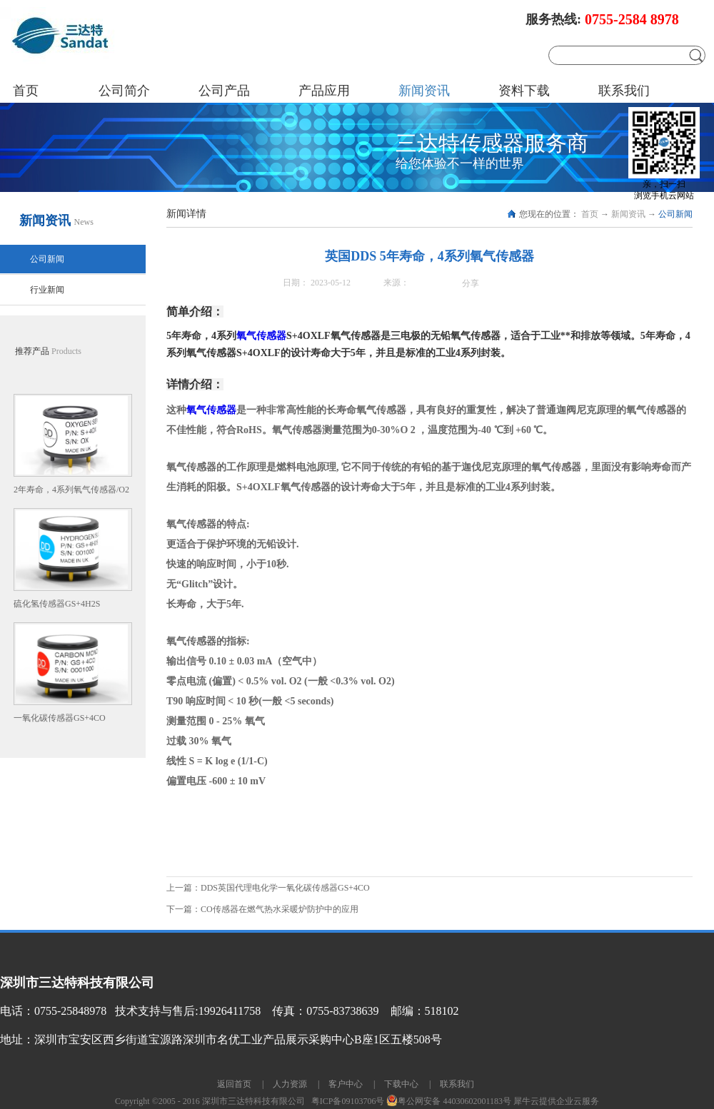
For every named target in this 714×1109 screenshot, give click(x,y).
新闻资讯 (628, 214)
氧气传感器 (261, 335)
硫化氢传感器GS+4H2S (57, 604)
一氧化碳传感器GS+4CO (60, 718)
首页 (26, 90)
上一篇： (268, 888)
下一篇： (262, 909)
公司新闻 (675, 214)
